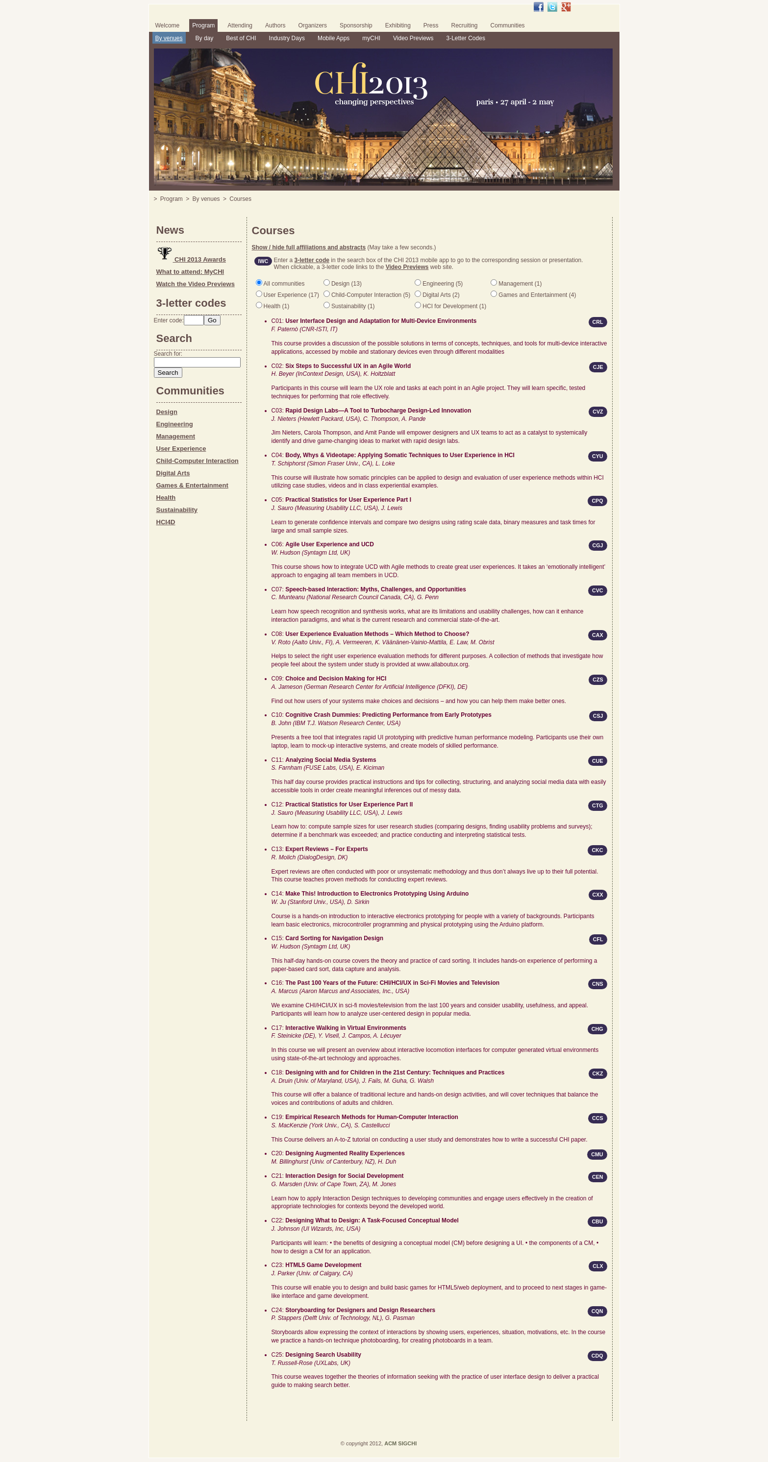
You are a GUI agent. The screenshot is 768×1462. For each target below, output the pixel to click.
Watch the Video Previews (195, 284)
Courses (240, 198)
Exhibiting (398, 25)
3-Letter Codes (465, 38)
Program (203, 25)
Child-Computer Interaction (197, 460)
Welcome (167, 25)
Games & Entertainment (192, 485)
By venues (169, 38)
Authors (275, 25)
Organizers (312, 25)
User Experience (181, 448)
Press (431, 25)
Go (212, 320)
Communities (508, 25)
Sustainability (177, 509)
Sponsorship (356, 25)
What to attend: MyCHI (190, 271)
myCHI (371, 38)
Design (166, 411)
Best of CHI (241, 38)
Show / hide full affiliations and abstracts (309, 247)
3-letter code (312, 260)
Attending (239, 25)
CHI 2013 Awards (191, 259)
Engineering (174, 424)
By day (205, 38)
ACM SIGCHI (400, 1443)
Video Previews (413, 38)
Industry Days (287, 38)
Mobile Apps (333, 38)
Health (166, 497)
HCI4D (165, 522)
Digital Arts (173, 473)
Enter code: (169, 320)
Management (175, 436)
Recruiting (464, 25)
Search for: (168, 353)
